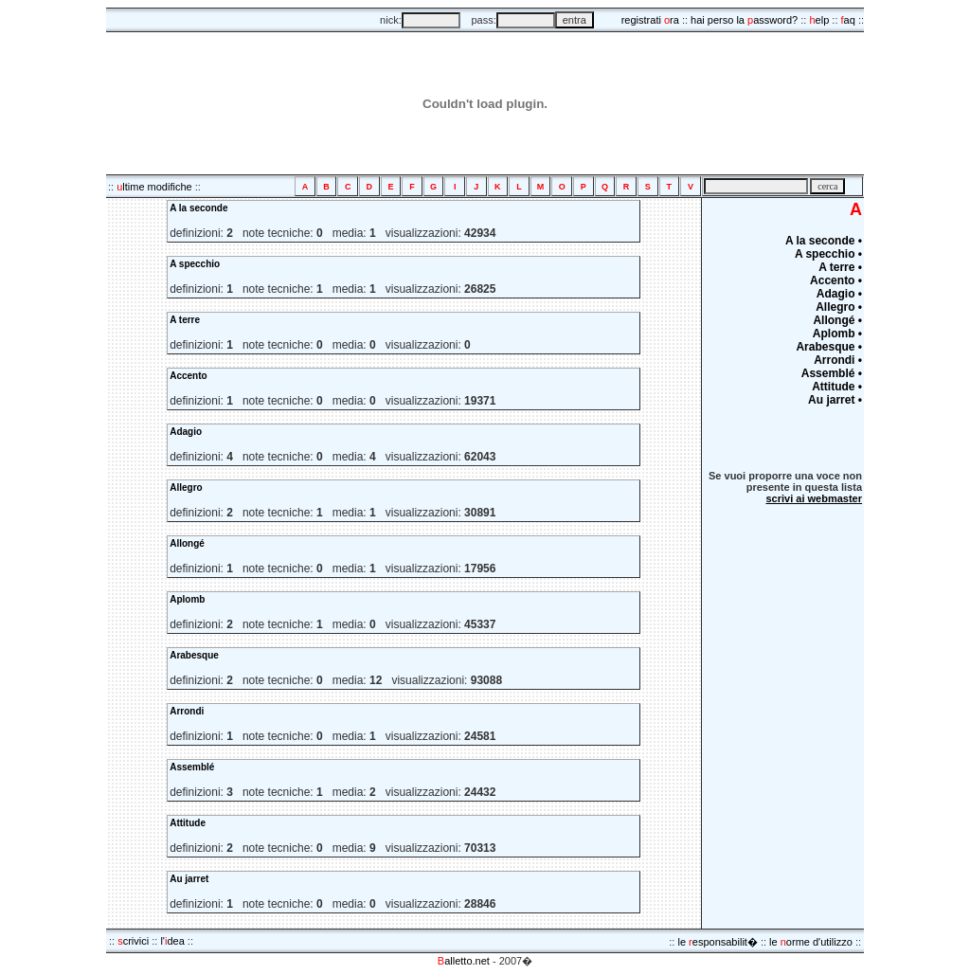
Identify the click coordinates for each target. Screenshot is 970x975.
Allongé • (837, 320)
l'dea (172, 941)
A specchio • (828, 254)
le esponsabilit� (717, 942)
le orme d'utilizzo (811, 942)
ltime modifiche (154, 186)
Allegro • (839, 307)
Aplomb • (837, 333)
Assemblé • (831, 373)
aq (848, 20)
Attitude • (837, 386)
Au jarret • (835, 399)
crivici (133, 941)
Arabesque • (829, 346)
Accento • (836, 280)
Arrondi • (838, 360)
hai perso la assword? (744, 20)
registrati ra (650, 20)
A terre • (840, 267)
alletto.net (464, 960)
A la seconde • (823, 240)
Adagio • (839, 293)
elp (819, 20)
